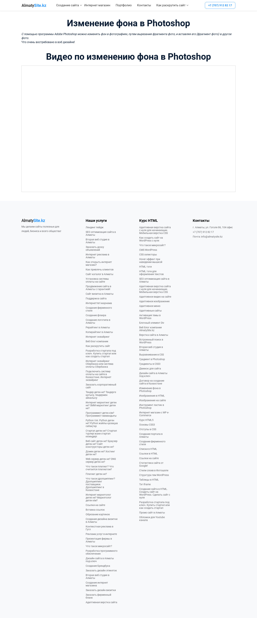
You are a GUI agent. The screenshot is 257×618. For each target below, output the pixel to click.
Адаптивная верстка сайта (101, 602)
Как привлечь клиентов (100, 269)
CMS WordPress (148, 249)
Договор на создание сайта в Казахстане (151, 382)
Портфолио (124, 5)
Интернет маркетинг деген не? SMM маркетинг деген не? (101, 405)
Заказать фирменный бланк (98, 596)
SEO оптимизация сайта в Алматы (101, 233)
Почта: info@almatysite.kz (208, 236)
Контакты (144, 5)
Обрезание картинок (98, 514)
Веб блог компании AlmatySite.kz (150, 329)
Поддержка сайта (96, 298)
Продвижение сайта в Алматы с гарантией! (98, 288)
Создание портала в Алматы (151, 435)
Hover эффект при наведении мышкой (150, 260)
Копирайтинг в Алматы (99, 332)
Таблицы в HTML (149, 479)
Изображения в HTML (152, 395)
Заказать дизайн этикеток (101, 570)
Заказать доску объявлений (95, 248)
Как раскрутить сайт (170, 5)
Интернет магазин (97, 5)
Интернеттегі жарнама (99, 303)
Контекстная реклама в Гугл (99, 528)
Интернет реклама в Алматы (97, 256)
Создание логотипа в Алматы (98, 321)
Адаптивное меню (149, 306)
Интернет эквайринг (98, 336)
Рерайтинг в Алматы (98, 327)
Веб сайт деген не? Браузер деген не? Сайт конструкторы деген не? (101, 444)
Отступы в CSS (147, 429)
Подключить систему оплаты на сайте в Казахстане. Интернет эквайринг (98, 375)
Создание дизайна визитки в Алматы (101, 520)
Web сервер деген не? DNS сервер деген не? (101, 460)
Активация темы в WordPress (150, 317)
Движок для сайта (150, 368)
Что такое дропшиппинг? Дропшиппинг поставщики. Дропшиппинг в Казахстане (100, 484)
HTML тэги (145, 266)
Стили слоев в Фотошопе (153, 470)
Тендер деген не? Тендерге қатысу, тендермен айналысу (101, 395)
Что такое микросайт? (99, 546)
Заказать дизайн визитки (101, 590)
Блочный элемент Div (151, 322)
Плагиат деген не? (96, 474)
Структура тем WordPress (154, 475)
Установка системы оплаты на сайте (97, 280)
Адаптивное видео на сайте (155, 296)
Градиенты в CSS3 (149, 363)
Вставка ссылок (95, 509)
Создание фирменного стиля (99, 309)
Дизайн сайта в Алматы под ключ (100, 560)
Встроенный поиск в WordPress (151, 341)
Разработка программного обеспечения (101, 552)
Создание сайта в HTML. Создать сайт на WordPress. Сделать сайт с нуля (154, 493)
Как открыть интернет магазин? (99, 263)
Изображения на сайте (152, 400)
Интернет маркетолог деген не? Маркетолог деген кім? (98, 497)
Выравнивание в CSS (151, 354)
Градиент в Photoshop (152, 359)
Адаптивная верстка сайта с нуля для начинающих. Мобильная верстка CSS (155, 230)
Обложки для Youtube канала (152, 518)
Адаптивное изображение (154, 301)
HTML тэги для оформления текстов (151, 273)
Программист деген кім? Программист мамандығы (101, 414)
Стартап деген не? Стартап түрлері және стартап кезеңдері (101, 433)
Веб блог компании (97, 341)
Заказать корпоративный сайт (101, 386)
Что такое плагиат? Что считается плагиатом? (100, 468)
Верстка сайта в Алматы (153, 334)
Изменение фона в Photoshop (150, 389)
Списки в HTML (148, 449)
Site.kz (34, 6)
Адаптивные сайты (150, 310)
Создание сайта (67, 5)
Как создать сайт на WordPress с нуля (151, 239)
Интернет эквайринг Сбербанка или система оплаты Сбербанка (99, 364)
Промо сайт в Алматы (152, 512)
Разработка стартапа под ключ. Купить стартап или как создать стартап (101, 353)
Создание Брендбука (98, 565)
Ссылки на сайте (95, 505)
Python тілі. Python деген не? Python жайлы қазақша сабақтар (102, 423)
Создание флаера (96, 315)
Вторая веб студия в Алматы (97, 241)
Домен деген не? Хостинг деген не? (100, 453)
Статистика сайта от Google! (151, 464)
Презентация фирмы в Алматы (99, 540)
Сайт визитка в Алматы (100, 293)
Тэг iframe (145, 484)
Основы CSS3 (147, 424)
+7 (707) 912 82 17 (220, 5)
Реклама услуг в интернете (101, 534)
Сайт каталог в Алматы (99, 274)
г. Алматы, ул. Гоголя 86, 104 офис (213, 227)
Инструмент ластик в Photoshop (151, 406)
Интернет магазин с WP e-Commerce (154, 414)
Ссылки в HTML (148, 453)
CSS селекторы (148, 254)
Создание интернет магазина (97, 584)
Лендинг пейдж (95, 227)
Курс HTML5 (146, 420)
